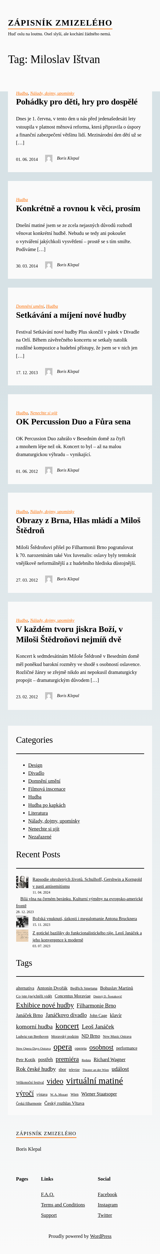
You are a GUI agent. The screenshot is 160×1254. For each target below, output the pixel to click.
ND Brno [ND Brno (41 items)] (90, 1036)
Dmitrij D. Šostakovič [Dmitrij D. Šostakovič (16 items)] (107, 996)
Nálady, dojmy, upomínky (52, 93)
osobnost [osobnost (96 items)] (101, 1047)
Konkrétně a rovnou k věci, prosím (78, 208)
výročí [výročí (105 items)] (25, 1093)
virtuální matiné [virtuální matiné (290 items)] (94, 1081)
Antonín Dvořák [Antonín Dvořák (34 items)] (52, 987)
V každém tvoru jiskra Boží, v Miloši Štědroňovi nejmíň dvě (69, 634)
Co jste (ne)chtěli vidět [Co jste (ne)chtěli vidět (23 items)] (34, 996)
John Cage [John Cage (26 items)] (98, 1015)
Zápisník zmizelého (60, 22)
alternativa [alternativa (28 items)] (25, 988)
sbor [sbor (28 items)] (62, 1069)
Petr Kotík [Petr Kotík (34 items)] (26, 1059)
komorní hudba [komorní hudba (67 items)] (34, 1026)
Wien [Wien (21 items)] (74, 1094)
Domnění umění (30, 306)
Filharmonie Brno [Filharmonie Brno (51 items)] (96, 1006)
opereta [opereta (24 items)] (81, 1048)
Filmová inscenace (47, 789)
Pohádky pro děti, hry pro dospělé (77, 101)
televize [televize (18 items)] (74, 1070)
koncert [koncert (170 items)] (67, 1026)
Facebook (107, 1194)
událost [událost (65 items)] (120, 1069)
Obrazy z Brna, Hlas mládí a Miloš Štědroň (78, 525)
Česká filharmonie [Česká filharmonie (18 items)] (29, 1103)
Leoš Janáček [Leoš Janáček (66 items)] (98, 1026)
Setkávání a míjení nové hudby (71, 315)
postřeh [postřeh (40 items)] (45, 1059)
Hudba (22, 93)
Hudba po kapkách (47, 805)
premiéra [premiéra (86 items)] (67, 1059)
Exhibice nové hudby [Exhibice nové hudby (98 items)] (45, 1005)
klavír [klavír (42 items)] (116, 1015)
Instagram (108, 1205)
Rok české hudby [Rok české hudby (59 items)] (36, 1069)
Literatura (38, 813)
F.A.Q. (47, 1194)
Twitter (105, 1215)
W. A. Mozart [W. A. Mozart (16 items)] (59, 1094)
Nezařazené (40, 837)
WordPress (100, 1236)
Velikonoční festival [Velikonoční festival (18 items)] (30, 1082)
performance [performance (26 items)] (126, 1048)
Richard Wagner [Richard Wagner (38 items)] (110, 1059)
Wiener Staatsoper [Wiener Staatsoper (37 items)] (99, 1093)
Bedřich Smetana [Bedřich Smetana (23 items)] (84, 988)
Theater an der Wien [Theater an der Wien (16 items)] (95, 1070)
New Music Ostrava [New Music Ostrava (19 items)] (117, 1037)
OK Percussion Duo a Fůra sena (73, 421)
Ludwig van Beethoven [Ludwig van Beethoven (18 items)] (32, 1036)
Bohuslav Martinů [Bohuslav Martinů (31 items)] (116, 988)
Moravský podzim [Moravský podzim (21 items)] (65, 1036)
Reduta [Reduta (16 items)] (86, 1060)
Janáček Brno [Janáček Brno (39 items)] (29, 1015)
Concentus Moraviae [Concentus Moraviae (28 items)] (73, 996)
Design (35, 765)
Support (49, 1215)
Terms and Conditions (63, 1205)
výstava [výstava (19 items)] (42, 1094)
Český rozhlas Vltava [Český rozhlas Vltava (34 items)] (64, 1103)
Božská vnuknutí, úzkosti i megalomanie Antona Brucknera (85, 918)
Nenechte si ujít (43, 412)
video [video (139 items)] (55, 1081)
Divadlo (36, 773)
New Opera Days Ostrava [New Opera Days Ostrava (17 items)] (33, 1048)
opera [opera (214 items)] (62, 1046)
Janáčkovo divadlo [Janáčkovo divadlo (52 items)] (66, 1015)
